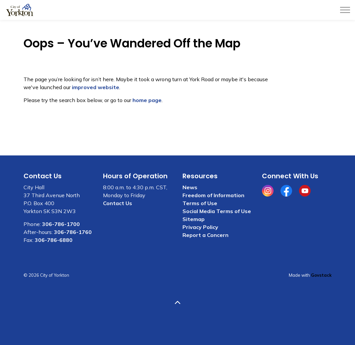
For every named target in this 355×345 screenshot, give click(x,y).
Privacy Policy (200, 227)
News (189, 187)
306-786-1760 (73, 232)
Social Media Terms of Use (216, 211)
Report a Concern (205, 235)
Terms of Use (199, 203)
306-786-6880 (54, 240)
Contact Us (117, 203)
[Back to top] (177, 302)
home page (147, 100)
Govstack (321, 275)
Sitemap (193, 219)
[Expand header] (345, 10)
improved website (95, 87)
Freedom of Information (213, 195)
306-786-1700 (61, 224)
